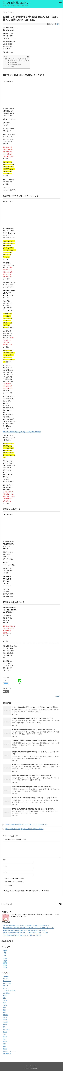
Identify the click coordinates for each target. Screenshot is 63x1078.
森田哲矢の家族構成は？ (14, 64)
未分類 (5, 1024)
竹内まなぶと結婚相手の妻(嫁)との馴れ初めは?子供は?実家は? (33, 809)
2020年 (5, 963)
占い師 (5, 1005)
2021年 (5, 962)
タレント (5, 985)
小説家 (5, 1017)
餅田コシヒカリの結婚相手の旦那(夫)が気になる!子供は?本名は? (34, 798)
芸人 (58, 24)
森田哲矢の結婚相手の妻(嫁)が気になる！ (17, 59)
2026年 (5, 950)
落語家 (5, 1041)
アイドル (5, 978)
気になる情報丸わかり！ (17, 2)
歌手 (4, 1027)
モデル (5, 995)
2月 (5, 953)
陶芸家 (5, 1049)
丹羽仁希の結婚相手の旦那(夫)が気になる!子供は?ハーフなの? (22, 935)
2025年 (5, 958)
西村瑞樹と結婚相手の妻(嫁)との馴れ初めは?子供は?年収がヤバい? (35, 740)
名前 (4, 860)
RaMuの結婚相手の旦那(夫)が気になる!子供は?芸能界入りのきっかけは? (25, 930)
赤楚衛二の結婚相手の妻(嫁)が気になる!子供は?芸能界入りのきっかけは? (25, 932)
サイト (5, 872)
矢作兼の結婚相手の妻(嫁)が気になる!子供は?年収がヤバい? (33, 718)
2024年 (5, 960)
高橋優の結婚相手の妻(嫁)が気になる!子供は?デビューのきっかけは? (25, 824)
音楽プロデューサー (9, 1051)
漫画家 (5, 1032)
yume (57, 696)
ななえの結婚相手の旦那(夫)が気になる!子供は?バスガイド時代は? (35, 707)
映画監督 (5, 1022)
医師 (4, 1002)
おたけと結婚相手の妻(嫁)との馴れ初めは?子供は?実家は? (32, 786)
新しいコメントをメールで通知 (14, 878)
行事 (4, 1044)
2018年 (5, 967)
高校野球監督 (7, 1053)
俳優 (4, 998)
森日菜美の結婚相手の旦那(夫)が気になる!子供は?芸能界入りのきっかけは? (26, 925)
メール (5, 866)
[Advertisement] (29, 94)
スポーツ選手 (7, 983)
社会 (4, 1034)
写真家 (5, 1000)
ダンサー (5, 988)
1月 (5, 955)
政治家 (5, 1019)
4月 (5, 952)
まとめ (12, 66)
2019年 (5, 965)
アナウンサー (7, 981)
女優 (4, 1010)
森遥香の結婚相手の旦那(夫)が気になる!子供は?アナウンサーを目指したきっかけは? (28, 928)
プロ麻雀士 (6, 993)
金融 (4, 1046)
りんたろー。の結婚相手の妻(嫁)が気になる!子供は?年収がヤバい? (35, 764)
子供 (4, 1012)
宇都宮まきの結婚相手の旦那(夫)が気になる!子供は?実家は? (33, 775)
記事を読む (15, 714)
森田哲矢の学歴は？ (13, 62)
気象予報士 (6, 1029)
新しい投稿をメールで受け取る (14, 881)
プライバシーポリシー (31, 1066)
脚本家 (5, 1036)
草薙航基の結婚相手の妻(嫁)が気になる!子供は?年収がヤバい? (33, 729)
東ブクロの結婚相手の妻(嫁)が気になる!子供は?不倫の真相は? (22, 432)
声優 (4, 1007)
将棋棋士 (5, 1015)
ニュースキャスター (9, 990)
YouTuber (6, 976)
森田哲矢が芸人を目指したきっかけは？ (18, 60)
